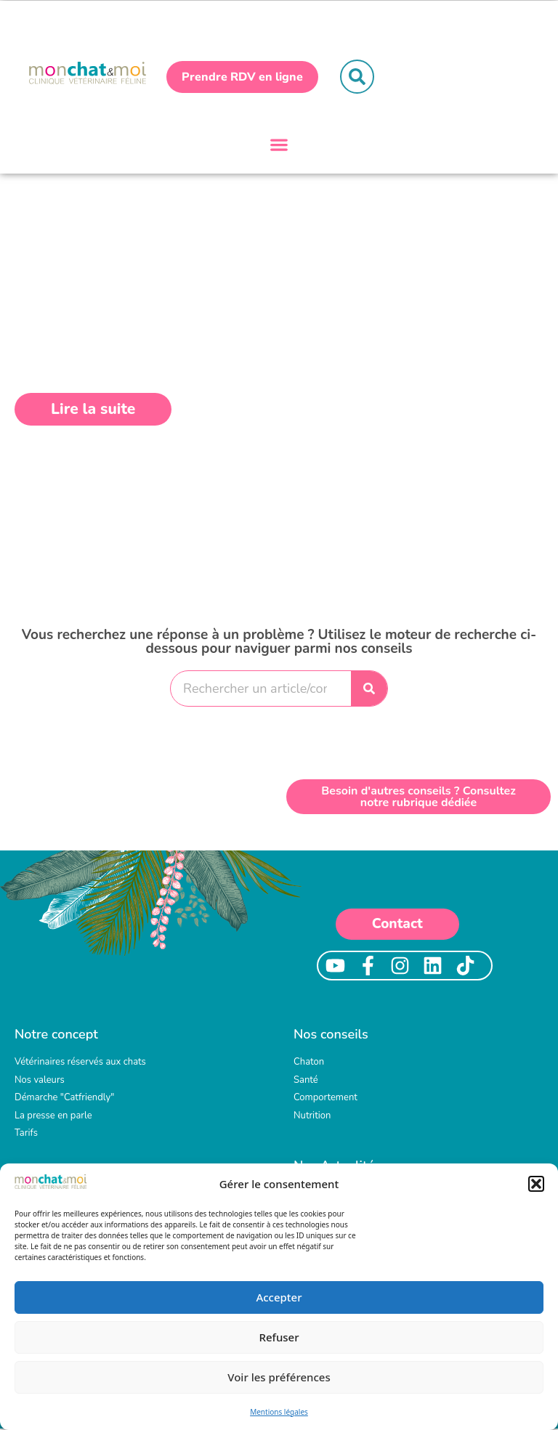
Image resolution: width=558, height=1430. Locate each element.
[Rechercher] (369, 690)
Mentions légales (279, 1412)
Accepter (279, 1297)
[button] (536, 1184)
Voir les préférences (278, 1377)
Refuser (279, 1337)
